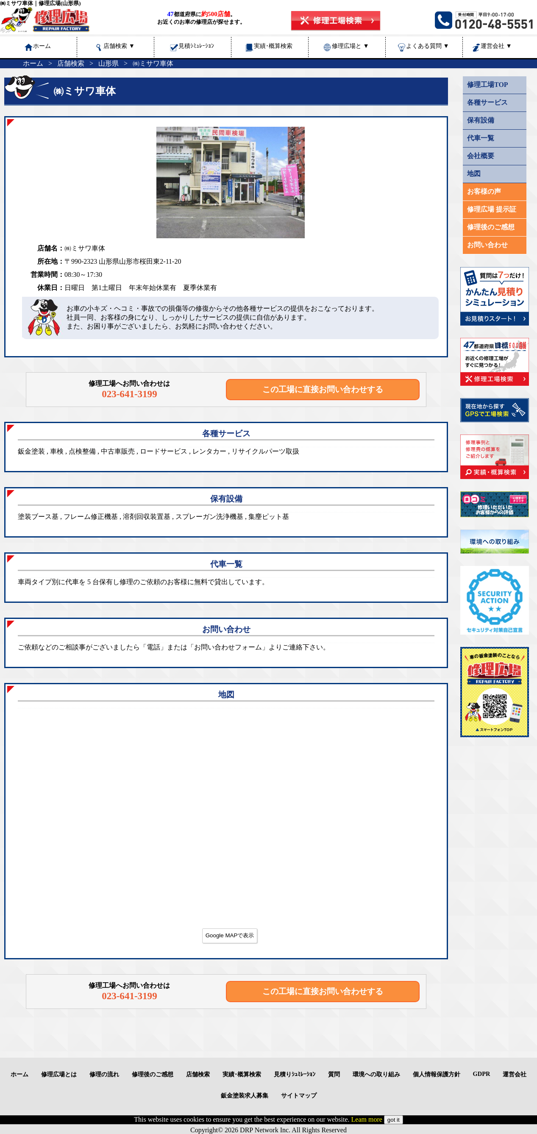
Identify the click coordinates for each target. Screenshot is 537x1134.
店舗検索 (119, 45)
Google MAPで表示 (230, 935)
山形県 (108, 63)
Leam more (366, 1119)
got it (393, 1120)
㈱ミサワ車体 (153, 63)
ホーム (33, 63)
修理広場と (350, 45)
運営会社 (496, 45)
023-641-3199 (129, 393)
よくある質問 (427, 45)
